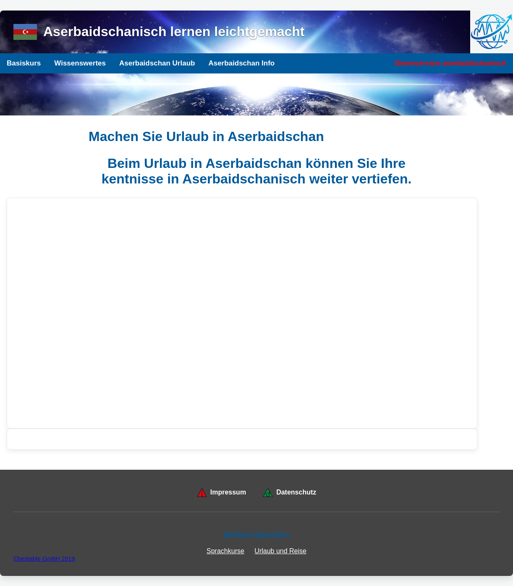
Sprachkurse (225, 551)
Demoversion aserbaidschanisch (450, 63)
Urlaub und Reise (280, 551)
